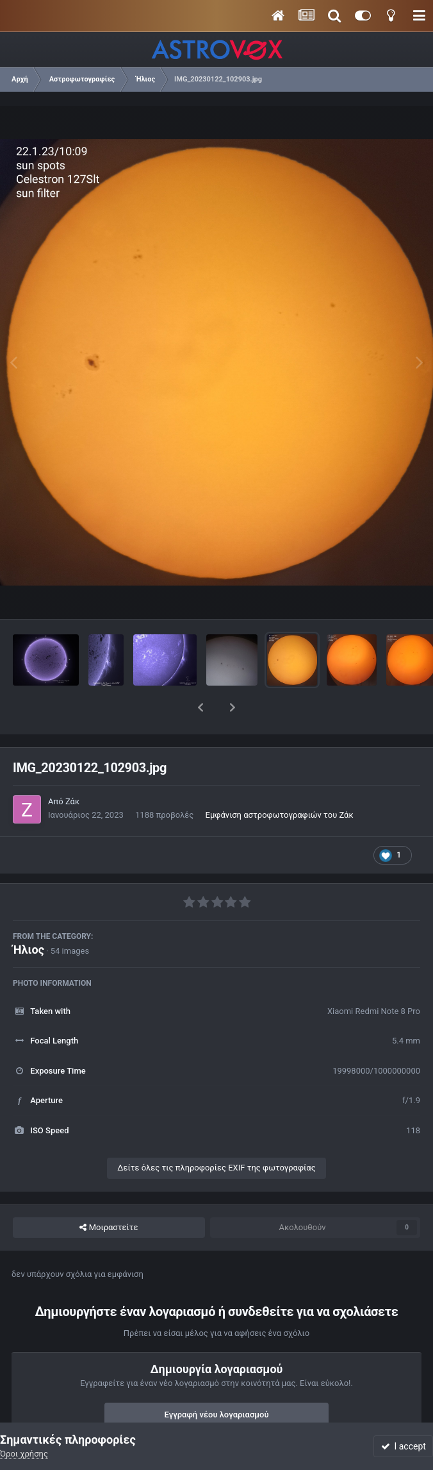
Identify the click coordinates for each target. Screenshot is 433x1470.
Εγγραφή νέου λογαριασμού (217, 1381)
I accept (403, 1446)
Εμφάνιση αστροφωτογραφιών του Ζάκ (280, 781)
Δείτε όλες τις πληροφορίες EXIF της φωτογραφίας (216, 1134)
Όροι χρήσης (24, 1453)
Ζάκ (72, 768)
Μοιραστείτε (108, 1194)
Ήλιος (28, 916)
